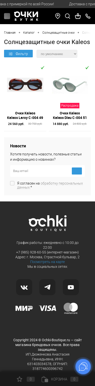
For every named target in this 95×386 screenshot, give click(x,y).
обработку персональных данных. (50, 185)
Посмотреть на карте (47, 262)
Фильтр (18, 54)
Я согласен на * (50, 185)
